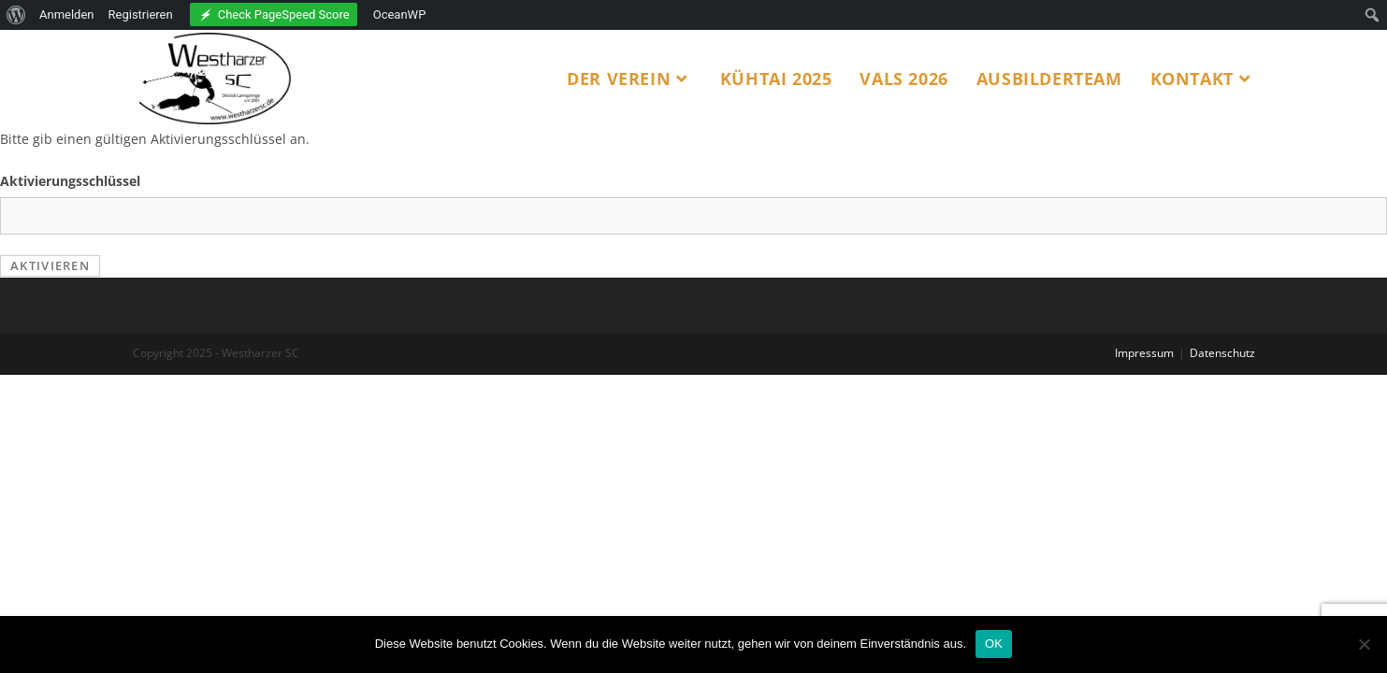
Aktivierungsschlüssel (70, 181)
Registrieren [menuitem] (140, 14)
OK (994, 644)
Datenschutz (1222, 353)
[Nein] (1363, 644)
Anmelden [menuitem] (66, 14)
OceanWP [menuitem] (399, 14)
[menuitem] (16, 15)
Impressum (1144, 353)
